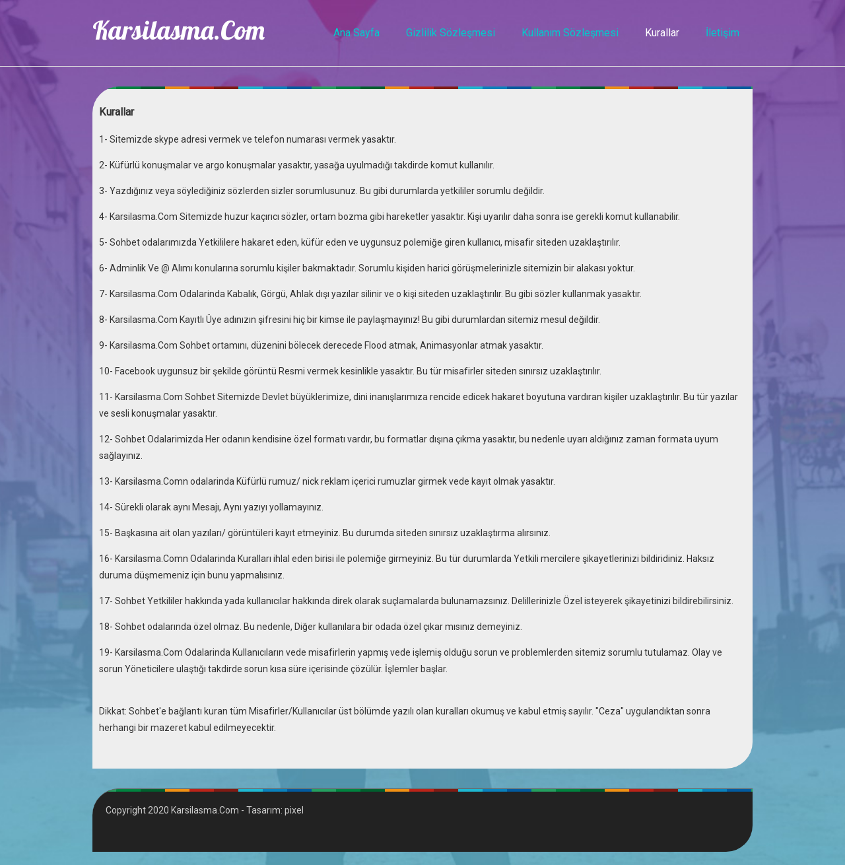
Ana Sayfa (356, 32)
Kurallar (662, 32)
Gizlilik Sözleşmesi (450, 32)
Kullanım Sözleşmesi (570, 32)
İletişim (722, 32)
